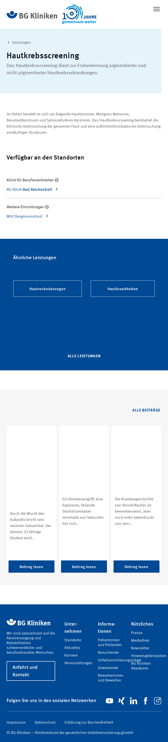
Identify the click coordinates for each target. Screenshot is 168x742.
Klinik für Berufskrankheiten (33, 179)
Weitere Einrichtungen (28, 206)
